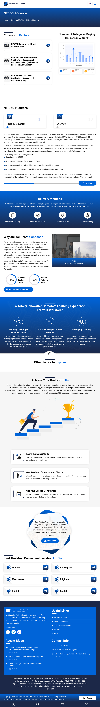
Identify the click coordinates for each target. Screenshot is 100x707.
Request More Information (18, 289)
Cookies (55, 630)
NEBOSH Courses (32, 20)
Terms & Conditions (60, 621)
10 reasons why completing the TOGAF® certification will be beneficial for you (23, 648)
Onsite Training (87, 217)
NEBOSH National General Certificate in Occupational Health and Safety (22, 78)
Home (6, 20)
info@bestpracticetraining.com (66, 650)
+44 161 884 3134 (61, 645)
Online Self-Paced (62, 217)
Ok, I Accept (87, 698)
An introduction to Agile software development (26, 656)
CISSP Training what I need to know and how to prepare (26, 664)
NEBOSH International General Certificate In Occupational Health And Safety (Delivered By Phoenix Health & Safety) (24, 61)
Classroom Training (12, 217)
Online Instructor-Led (37, 217)
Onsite (55, 634)
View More (50, 540)
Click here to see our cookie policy (51, 699)
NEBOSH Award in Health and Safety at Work (23, 45)
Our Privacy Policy (59, 617)
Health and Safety (17, 20)
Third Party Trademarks (61, 625)
